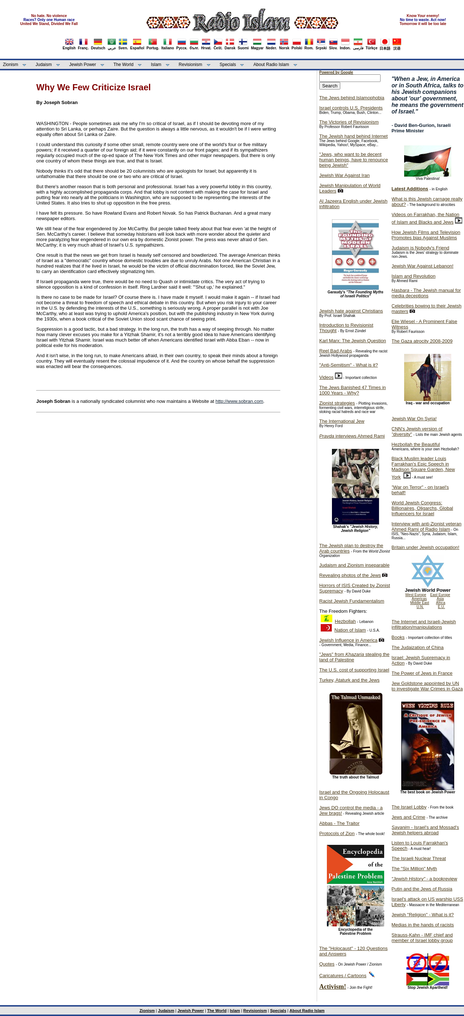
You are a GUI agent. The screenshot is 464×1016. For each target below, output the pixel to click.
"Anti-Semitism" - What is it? (348, 365)
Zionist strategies (337, 403)
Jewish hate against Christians (351, 311)
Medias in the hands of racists (422, 925)
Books (398, 637)
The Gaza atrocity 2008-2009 (421, 341)
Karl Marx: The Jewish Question (352, 340)
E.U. (441, 607)
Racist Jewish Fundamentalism (351, 601)
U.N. (420, 607)
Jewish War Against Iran (344, 175)
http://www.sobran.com (239, 401)
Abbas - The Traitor (339, 823)
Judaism (44, 64)
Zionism (10, 64)
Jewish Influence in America (348, 640)
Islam (156, 64)
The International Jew (341, 421)
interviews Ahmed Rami (352, 436)
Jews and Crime (408, 817)
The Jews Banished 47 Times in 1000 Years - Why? (352, 390)
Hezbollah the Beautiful (415, 444)
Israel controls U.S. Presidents (351, 108)
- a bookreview (424, 878)
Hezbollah (345, 621)
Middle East (419, 603)
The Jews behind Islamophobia (351, 97)
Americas (419, 599)
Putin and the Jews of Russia (421, 889)
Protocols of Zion (337, 833)
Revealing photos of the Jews (350, 575)
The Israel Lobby (409, 807)
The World (124, 64)
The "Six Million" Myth (414, 868)
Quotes (326, 964)
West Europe (415, 595)
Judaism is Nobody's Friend (420, 248)
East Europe (440, 595)
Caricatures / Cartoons (342, 975)
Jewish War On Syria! (414, 418)
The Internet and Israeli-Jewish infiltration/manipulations (423, 624)
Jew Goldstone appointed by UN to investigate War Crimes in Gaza (427, 686)
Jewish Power (82, 64)
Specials (227, 64)
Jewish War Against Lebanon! (422, 266)
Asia (440, 599)
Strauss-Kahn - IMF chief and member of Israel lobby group (422, 937)
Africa (440, 603)
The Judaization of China (417, 647)
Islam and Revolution (413, 276)
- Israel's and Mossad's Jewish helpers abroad (425, 830)
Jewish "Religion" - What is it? (422, 914)
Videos (326, 377)
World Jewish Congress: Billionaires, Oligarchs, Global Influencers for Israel (422, 508)
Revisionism (190, 64)
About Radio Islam (271, 64)
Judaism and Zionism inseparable (354, 565)
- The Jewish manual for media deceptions (426, 293)
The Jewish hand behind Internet (353, 136)
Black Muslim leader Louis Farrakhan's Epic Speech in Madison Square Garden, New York (423, 468)
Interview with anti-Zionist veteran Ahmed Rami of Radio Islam (426, 526)
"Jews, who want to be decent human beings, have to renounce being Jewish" (353, 160)
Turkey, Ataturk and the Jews (349, 680)
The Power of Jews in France (421, 673)
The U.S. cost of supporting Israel (354, 670)
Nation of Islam (350, 630)
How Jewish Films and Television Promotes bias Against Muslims (425, 235)
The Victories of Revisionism (349, 122)
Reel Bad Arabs (335, 351)
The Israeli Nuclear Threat (418, 858)
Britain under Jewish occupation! (425, 547)
